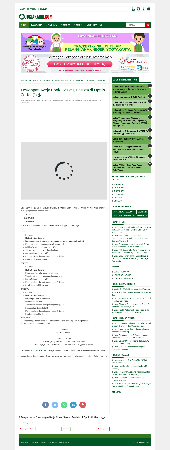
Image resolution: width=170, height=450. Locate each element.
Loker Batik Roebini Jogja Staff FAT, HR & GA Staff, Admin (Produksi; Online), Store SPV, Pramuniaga (131, 230)
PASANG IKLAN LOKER (94, 25)
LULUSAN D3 (65, 25)
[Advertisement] (64, 123)
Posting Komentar (29, 423)
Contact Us (31, 9)
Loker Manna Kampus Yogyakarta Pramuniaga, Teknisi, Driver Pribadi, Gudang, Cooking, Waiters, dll (130, 238)
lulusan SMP (25, 102)
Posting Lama (103, 429)
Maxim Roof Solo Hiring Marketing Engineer (132, 289)
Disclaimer (42, 9)
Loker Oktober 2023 (59, 100)
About (22, 9)
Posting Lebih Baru (27, 429)
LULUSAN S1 (78, 25)
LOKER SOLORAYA (122, 272)
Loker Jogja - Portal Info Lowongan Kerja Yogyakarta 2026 (50, 442)
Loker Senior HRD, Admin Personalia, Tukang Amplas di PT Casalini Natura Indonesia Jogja (129, 89)
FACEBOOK (119, 188)
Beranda (66, 429)
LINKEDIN (118, 201)
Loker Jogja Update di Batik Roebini (129, 97)
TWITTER (118, 197)
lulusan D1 (130, 212)
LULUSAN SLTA (51, 25)
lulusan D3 (70, 100)
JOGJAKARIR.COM (39, 350)
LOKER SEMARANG (122, 275)
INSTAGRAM (119, 191)
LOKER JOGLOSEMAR (123, 278)
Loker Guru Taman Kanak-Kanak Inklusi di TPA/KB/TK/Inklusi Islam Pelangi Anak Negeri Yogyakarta (130, 258)
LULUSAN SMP (36, 25)
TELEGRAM (119, 194)
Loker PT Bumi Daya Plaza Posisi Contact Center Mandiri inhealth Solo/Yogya (127, 167)
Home (24, 25)
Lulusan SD (87, 100)
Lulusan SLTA (96, 100)
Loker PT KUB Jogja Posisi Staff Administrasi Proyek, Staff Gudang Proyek (128, 149)
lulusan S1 (78, 100)
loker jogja (47, 100)
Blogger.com (145, 442)
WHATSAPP (119, 184)
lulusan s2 (142, 215)
